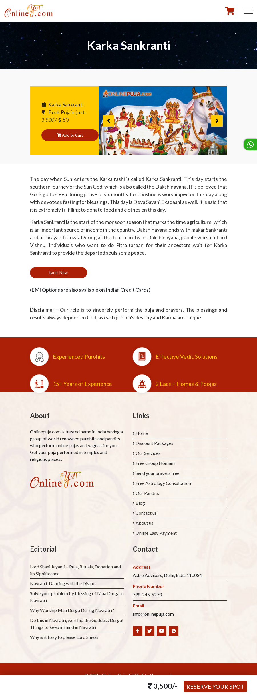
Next (217, 121)
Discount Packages (154, 443)
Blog (140, 503)
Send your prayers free (157, 473)
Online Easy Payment (156, 533)
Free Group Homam (155, 463)
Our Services (148, 453)
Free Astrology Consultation (163, 483)
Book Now (58, 272)
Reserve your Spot (215, 686)
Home (142, 433)
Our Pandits (147, 493)
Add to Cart (70, 135)
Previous (108, 121)
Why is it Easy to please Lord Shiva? (64, 637)
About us (144, 523)
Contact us (146, 513)
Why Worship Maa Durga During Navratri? (72, 610)
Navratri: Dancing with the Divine (62, 583)
